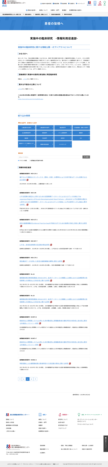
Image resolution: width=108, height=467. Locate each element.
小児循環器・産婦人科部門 (81, 127)
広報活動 (8, 428)
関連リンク (56, 464)
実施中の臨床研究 (45, 4)
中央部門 (44, 138)
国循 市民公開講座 (66, 445)
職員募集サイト (44, 449)
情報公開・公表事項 (87, 445)
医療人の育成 (10, 422)
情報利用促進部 (44, 144)
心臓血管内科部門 (26, 127)
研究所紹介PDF (63, 425)
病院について (42, 419)
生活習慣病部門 (26, 133)
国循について (10, 419)
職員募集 (55, 4)
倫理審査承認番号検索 (36, 160)
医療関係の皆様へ (44, 431)
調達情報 (63, 4)
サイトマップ (79, 4)
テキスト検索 (22, 160)
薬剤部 (26, 138)
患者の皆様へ (43, 428)
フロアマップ (62, 428)
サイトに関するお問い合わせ (43, 464)
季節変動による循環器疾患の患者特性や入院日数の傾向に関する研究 (44, 363)
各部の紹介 (61, 422)
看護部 (81, 133)
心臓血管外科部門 (44, 127)
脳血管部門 (63, 127)
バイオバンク (62, 144)
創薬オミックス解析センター (26, 144)
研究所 (62, 138)
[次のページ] (35, 379)
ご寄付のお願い (10, 431)
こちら (25, 79)
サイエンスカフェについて (85, 424)
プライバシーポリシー (28, 464)
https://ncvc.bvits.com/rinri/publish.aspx (30, 99)
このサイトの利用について (14, 464)
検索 (87, 157)
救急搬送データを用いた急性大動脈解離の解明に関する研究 (41, 261)
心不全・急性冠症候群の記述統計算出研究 (35, 244)
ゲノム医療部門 (63, 133)
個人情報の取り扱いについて (69, 449)
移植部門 (44, 133)
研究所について (63, 419)
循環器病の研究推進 (12, 425)
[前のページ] (20, 379)
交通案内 (70, 4)
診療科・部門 (43, 422)
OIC (81, 138)
